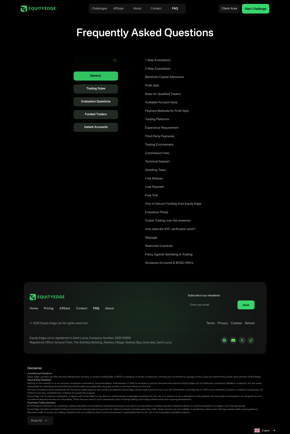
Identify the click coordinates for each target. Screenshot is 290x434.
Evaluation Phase (156, 212)
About (137, 8)
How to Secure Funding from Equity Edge (173, 203)
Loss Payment (154, 187)
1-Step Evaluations (157, 60)
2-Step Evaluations (157, 68)
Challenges (99, 8)
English (262, 430)
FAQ (175, 8)
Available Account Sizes (161, 102)
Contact (156, 8)
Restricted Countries (159, 246)
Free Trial (151, 195)
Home (34, 308)
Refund (249, 323)
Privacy (223, 323)
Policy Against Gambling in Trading (169, 254)
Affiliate (118, 8)
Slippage (151, 237)
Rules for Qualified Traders (163, 94)
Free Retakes (154, 178)
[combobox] (264, 430)
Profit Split (152, 85)
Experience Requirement (161, 128)
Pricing (48, 308)
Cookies (236, 323)
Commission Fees (157, 153)
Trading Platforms (157, 119)
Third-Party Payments (159, 136)
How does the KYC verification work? (170, 229)
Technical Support (157, 161)
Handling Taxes (155, 170)
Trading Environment (159, 144)
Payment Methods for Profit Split (167, 111)
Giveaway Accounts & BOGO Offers (169, 263)
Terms (210, 323)
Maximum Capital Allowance (164, 77)
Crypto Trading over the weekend (167, 220)
